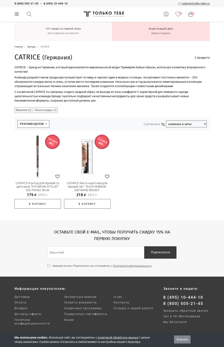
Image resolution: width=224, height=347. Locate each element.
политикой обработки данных (118, 337)
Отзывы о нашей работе (133, 308)
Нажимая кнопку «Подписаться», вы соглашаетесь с (101, 265)
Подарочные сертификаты (85, 314)
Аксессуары (45, 110)
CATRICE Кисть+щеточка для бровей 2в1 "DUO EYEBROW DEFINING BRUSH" (87, 186)
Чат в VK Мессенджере (182, 316)
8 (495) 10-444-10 (56, 3)
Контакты (122, 302)
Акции (69, 319)
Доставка (22, 296)
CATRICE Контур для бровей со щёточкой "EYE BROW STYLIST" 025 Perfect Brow (38, 186)
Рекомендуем (32, 124)
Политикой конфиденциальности (132, 265)
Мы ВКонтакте (175, 322)
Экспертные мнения (80, 296)
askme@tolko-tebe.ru (196, 3)
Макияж (23, 110)
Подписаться (160, 252)
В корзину (37, 204)
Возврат (21, 308)
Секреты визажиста (80, 302)
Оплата (20, 302)
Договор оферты (28, 314)
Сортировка (152, 124)
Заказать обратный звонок (186, 310)
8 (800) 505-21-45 (26, 3)
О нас (118, 296)
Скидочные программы (83, 308)
